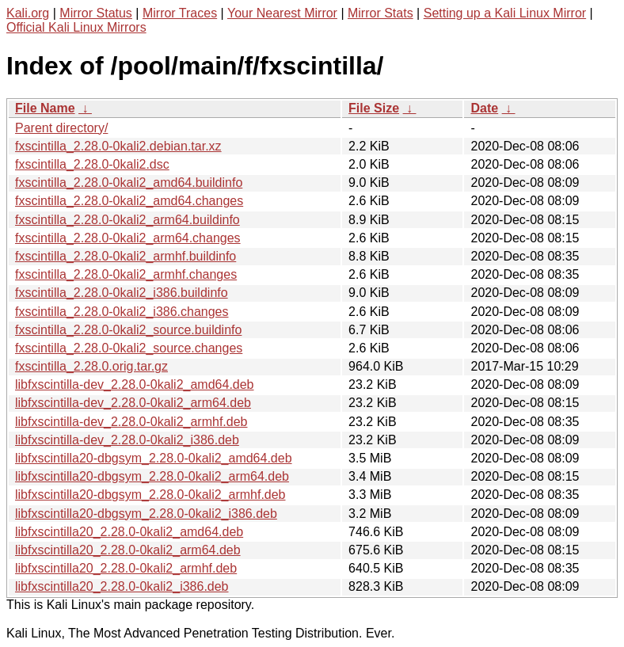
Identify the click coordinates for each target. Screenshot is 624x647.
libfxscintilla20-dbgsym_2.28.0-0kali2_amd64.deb (153, 458)
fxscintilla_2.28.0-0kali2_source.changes (128, 348)
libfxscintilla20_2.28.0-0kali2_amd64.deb (129, 532)
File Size (373, 108)
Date (484, 108)
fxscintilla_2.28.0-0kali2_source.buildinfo (128, 330)
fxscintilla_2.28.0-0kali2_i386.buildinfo (121, 292)
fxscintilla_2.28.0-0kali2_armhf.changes (126, 274)
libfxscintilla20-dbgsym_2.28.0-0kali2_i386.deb (146, 513)
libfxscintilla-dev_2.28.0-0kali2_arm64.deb (133, 402)
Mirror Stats (380, 13)
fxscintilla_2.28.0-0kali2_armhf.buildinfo (125, 256)
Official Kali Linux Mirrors (76, 27)
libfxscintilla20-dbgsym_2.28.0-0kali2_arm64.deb (152, 476)
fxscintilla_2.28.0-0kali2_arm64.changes (128, 238)
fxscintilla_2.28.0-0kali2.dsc (92, 164)
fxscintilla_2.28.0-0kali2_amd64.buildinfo (128, 182)
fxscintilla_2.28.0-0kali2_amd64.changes (129, 200)
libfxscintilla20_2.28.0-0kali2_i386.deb (122, 586)
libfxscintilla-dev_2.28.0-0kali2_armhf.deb (131, 421)
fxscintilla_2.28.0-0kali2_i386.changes (122, 311)
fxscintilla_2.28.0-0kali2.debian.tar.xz (118, 146)
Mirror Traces (180, 13)
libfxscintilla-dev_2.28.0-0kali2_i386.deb (127, 440)
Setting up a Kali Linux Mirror (505, 13)
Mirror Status (95, 13)
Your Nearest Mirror (282, 13)
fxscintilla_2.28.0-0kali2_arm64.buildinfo (127, 219)
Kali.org (27, 13)
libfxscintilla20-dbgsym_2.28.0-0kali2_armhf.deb (150, 494)
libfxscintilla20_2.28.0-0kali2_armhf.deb (126, 568)
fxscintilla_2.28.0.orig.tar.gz (91, 366)
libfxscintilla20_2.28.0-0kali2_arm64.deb (128, 550)
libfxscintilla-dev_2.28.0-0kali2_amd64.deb (134, 384)
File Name (45, 108)
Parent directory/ (61, 128)
